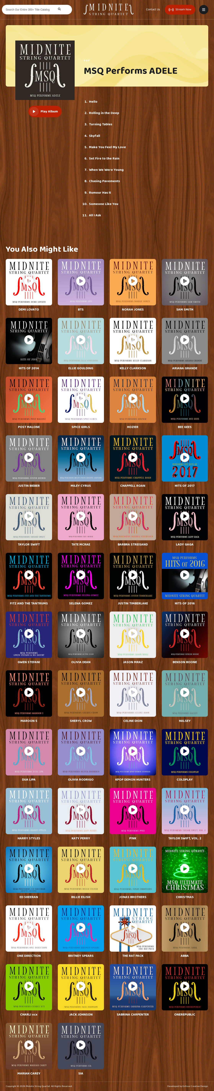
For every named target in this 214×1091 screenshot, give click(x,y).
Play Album (43, 111)
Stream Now (180, 9)
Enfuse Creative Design (195, 1086)
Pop (87, 61)
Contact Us (153, 9)
